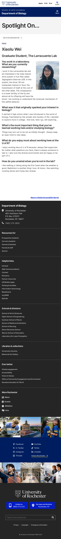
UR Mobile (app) (8, 282)
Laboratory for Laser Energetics (14, 336)
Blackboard (6, 292)
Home (4, 43)
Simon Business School (11, 329)
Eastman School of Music (12, 320)
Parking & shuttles (9, 285)
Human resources (9, 279)
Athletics (7, 406)
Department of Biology (14, 13)
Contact (5, 272)
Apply (41, 3)
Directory (5, 276)
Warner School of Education (13, 333)
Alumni (5, 251)
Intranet (5, 266)
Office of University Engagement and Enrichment (21, 379)
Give (50, 3)
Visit (45, 3)
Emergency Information (39, 525)
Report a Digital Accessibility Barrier (45, 198)
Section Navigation (12, 38)
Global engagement (9, 369)
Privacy (16, 525)
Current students (8, 241)
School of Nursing (9, 326)
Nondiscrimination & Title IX (13, 382)
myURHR (5, 295)
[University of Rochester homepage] (10, 3)
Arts (5, 410)
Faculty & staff (7, 248)
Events (6, 401)
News (6, 397)
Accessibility (7, 372)
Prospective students (10, 238)
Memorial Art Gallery (10, 354)
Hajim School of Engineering (13, 316)
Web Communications (10, 269)
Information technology (11, 289)
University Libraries (9, 351)
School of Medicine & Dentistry (14, 323)
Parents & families (9, 244)
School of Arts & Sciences (13, 10)
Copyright (24, 525)
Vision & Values (8, 376)
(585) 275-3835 (12, 223)
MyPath (5, 298)
